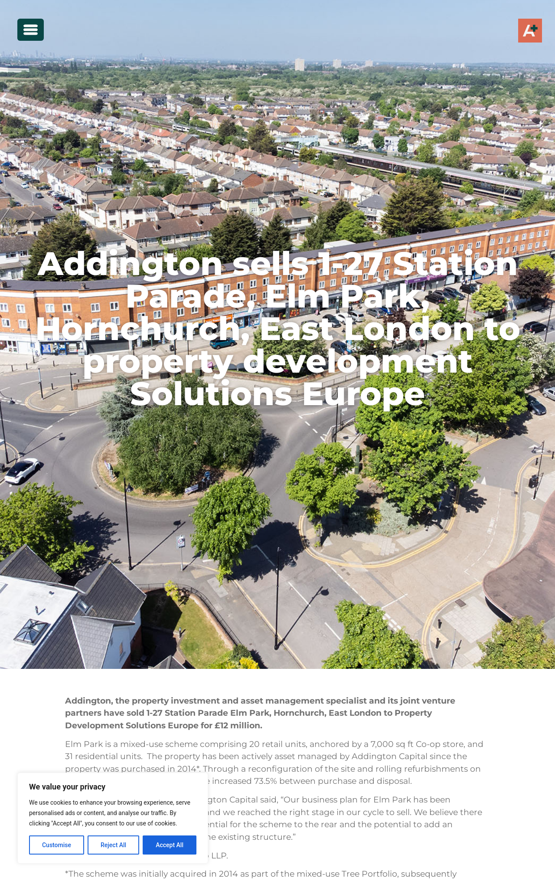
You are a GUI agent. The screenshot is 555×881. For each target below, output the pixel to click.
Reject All (113, 845)
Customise (56, 845)
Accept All (169, 845)
